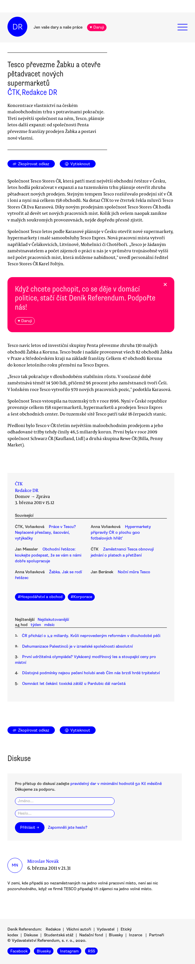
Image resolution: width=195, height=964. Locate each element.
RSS (91, 951)
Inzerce (135, 935)
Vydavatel (106, 929)
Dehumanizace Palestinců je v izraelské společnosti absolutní (77, 646)
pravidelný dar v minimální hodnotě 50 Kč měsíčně (116, 783)
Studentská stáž (59, 935)
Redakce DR (39, 92)
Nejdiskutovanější (53, 619)
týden (36, 624)
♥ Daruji (97, 27)
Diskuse (31, 935)
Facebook (19, 951)
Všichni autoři (78, 929)
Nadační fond (91, 935)
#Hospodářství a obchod (40, 596)
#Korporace (81, 596)
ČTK (13, 92)
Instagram (69, 951)
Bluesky (116, 935)
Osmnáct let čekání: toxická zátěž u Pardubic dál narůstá (74, 683)
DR (17, 27)
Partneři (156, 935)
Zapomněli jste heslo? (67, 827)
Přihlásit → (29, 827)
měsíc (49, 624)
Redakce (53, 929)
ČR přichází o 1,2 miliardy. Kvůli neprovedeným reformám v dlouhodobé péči (91, 635)
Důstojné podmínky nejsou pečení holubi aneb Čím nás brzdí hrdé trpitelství (91, 672)
